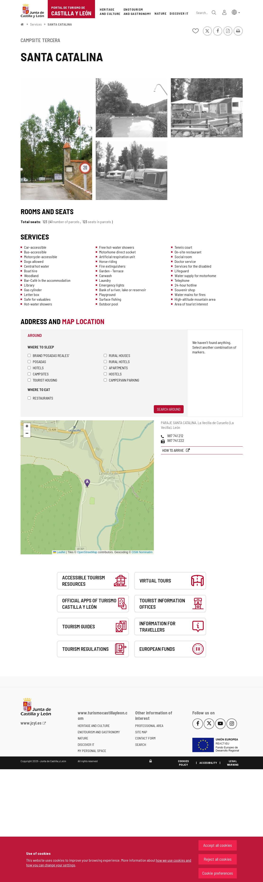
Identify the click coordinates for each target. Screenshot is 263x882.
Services (36, 24)
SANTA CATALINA (59, 24)
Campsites (38, 374)
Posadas (37, 361)
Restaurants (40, 398)
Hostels (113, 374)
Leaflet (59, 552)
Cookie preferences (217, 873)
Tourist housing (42, 380)
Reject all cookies (218, 859)
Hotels (36, 367)
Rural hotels (117, 361)
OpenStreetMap (87, 552)
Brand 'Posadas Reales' (48, 355)
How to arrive (173, 450)
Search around (169, 409)
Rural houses (117, 355)
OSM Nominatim (142, 552)
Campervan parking (121, 380)
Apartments (116, 367)
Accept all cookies (217, 845)
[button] (236, 12)
